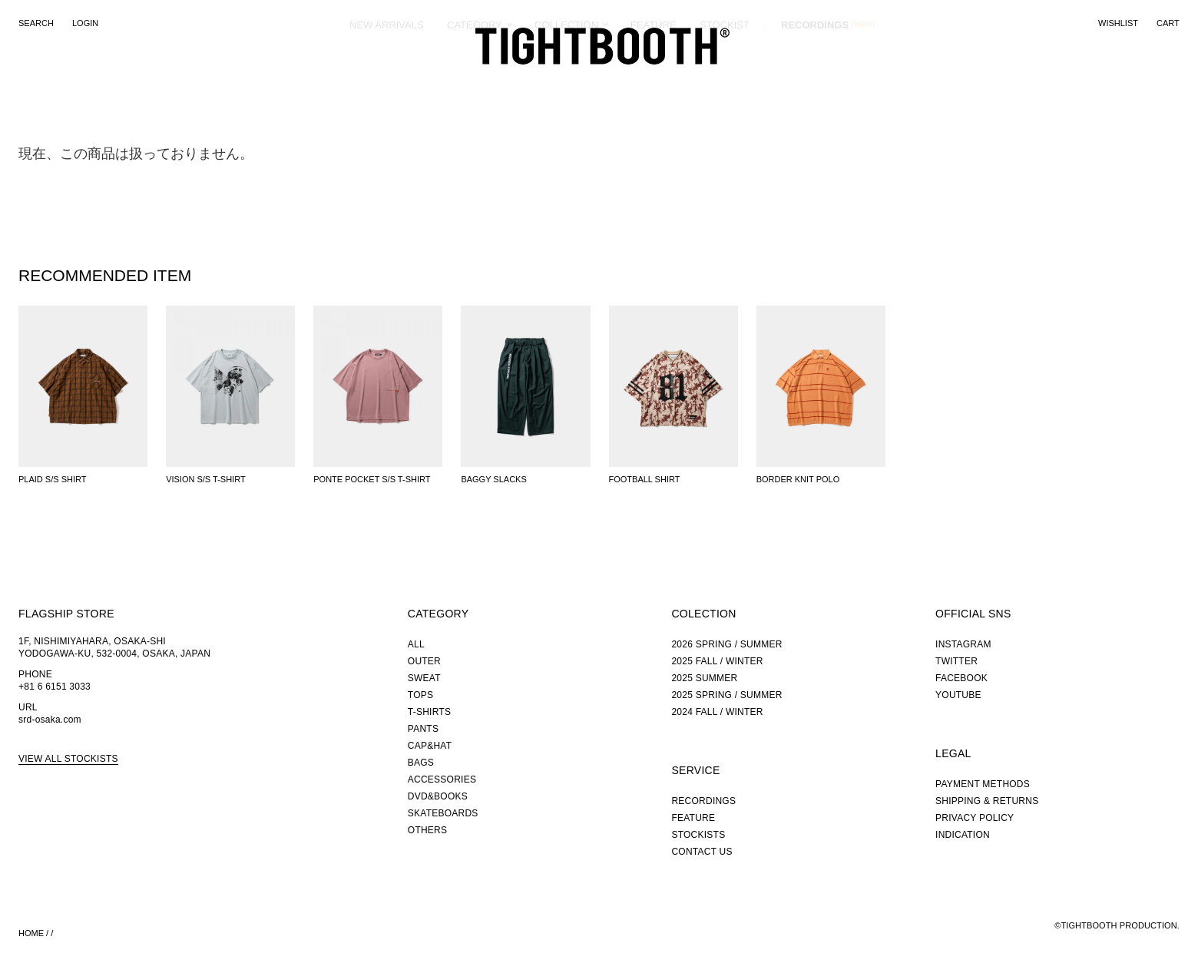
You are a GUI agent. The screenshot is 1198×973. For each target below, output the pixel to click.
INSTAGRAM (963, 644)
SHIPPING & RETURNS (986, 801)
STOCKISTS (698, 834)
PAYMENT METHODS (982, 784)
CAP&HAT (430, 745)
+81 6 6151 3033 (54, 686)
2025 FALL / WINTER (717, 661)
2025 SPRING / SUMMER (726, 695)
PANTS (423, 728)
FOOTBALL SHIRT (644, 479)
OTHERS (427, 830)
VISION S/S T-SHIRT (206, 479)
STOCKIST (725, 80)
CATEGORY (474, 80)
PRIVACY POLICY (974, 817)
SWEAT (424, 678)
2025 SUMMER (704, 678)
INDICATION (962, 834)
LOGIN (85, 23)
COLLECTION (566, 80)
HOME (31, 933)
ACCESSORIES (442, 779)
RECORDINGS (815, 79)
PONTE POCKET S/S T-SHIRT (371, 479)
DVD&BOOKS (438, 796)
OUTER (424, 661)
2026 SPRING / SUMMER (726, 644)
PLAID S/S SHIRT (52, 479)
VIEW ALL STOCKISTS (68, 758)
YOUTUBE (958, 695)
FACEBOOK (961, 678)
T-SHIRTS (429, 712)
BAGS (421, 762)
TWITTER (956, 661)
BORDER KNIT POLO (798, 479)
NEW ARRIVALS (386, 80)
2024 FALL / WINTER (717, 712)
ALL (416, 644)
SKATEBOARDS (443, 813)
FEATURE (653, 80)
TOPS (420, 695)
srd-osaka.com (49, 719)
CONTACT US (701, 851)
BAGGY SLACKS (493, 479)
